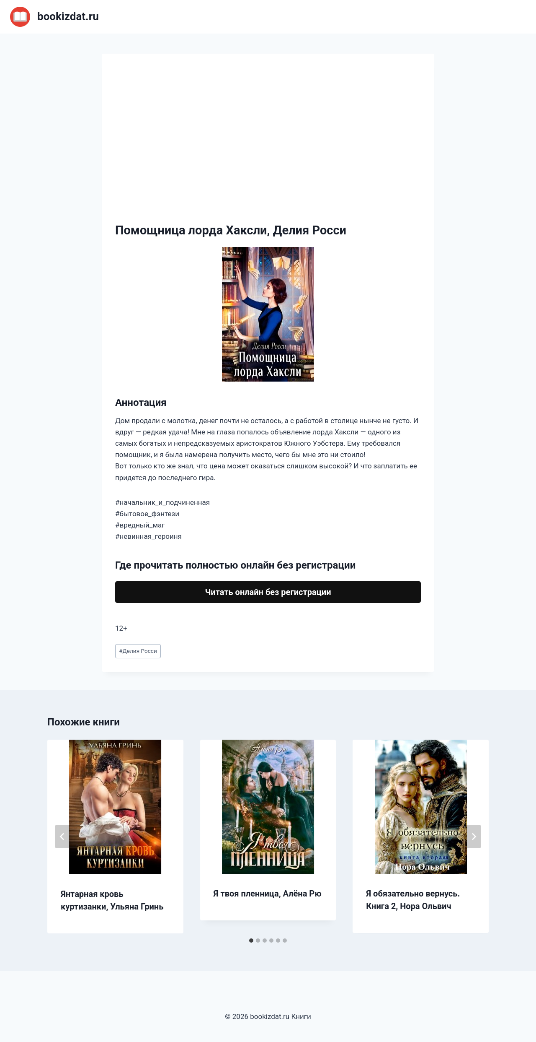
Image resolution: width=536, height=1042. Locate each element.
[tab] (251, 940)
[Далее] (473, 836)
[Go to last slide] (62, 836)
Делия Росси (138, 650)
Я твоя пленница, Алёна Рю (268, 894)
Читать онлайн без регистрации (268, 592)
